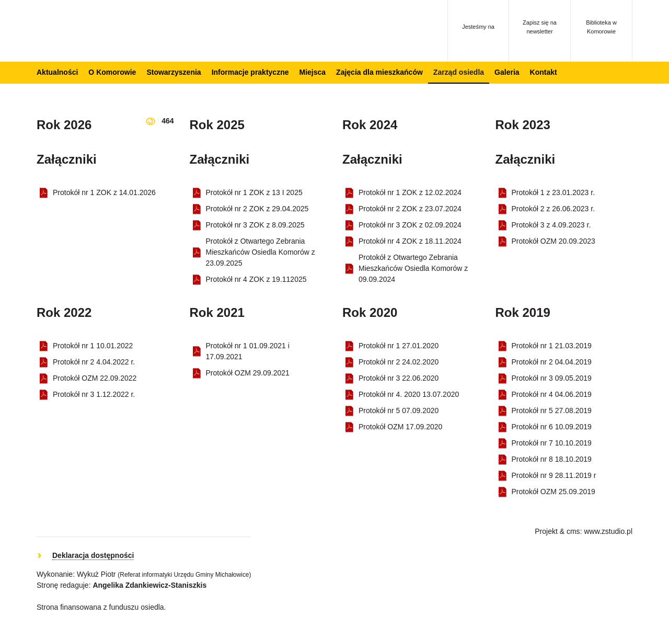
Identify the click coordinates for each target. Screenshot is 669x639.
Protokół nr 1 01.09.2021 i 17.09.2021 (248, 351)
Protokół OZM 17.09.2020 (400, 427)
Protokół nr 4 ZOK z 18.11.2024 (410, 241)
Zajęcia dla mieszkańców (379, 72)
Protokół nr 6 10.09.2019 (552, 427)
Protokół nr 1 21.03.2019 (552, 345)
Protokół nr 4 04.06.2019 (552, 394)
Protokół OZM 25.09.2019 (553, 491)
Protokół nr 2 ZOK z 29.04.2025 (257, 208)
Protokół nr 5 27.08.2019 (552, 410)
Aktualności (57, 72)
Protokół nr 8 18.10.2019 (552, 459)
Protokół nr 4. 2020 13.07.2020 (409, 394)
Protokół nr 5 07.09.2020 (399, 410)
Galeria (506, 72)
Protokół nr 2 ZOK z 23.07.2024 (410, 208)
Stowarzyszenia (173, 72)
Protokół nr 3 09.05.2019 (552, 378)
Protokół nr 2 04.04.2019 (552, 362)
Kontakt (543, 72)
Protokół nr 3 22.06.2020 (399, 378)
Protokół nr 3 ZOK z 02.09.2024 (410, 225)
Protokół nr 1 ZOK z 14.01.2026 (104, 192)
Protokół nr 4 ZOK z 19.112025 (256, 279)
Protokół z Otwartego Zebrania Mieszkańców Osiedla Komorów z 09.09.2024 (413, 268)
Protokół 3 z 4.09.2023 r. (551, 225)
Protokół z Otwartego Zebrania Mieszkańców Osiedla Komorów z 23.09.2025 (260, 252)
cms (573, 531)
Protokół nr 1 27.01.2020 (399, 345)
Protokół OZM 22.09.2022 (94, 378)
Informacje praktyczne (250, 72)
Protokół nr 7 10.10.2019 (552, 443)
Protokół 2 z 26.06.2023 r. (553, 208)
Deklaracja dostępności (93, 555)
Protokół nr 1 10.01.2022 (93, 345)
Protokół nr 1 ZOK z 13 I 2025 (254, 192)
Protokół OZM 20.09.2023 (553, 241)
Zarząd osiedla (458, 72)
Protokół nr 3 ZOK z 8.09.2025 (255, 225)
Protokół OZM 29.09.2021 (248, 373)
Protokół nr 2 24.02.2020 (399, 362)
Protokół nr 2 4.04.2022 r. (94, 362)
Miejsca (312, 72)
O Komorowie (112, 72)
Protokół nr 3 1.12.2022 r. (94, 394)
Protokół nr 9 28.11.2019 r (554, 475)
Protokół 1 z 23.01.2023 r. (553, 192)
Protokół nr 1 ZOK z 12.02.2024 (410, 192)
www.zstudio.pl (608, 531)
